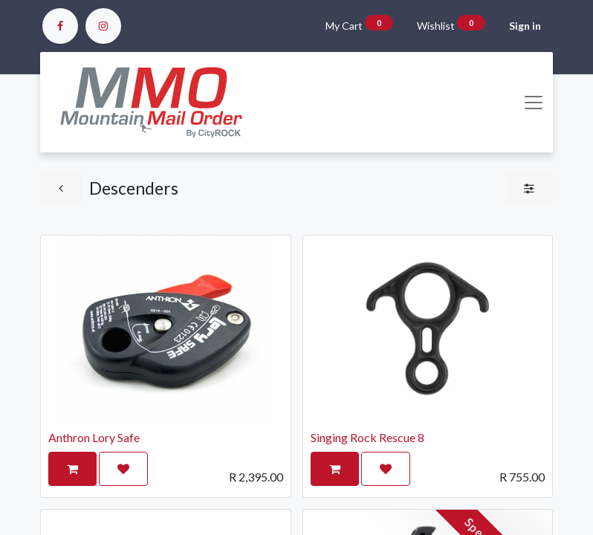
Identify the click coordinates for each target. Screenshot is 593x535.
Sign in (525, 25)
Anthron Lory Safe (94, 437)
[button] (72, 469)
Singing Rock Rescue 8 (367, 437)
